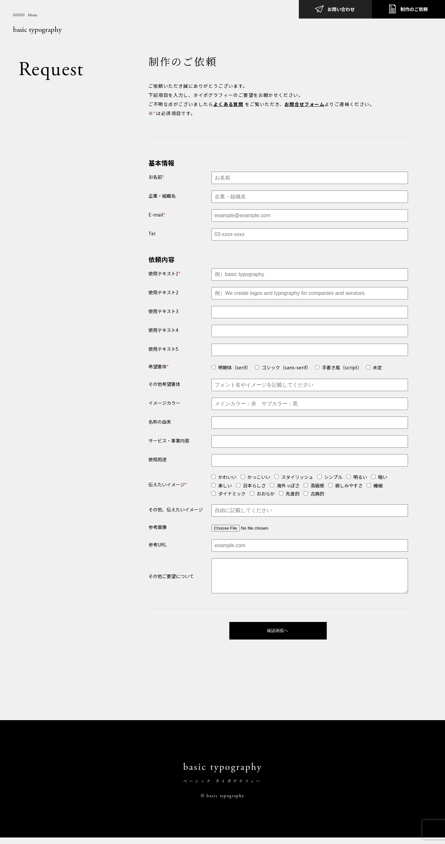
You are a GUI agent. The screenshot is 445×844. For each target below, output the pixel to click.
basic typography (37, 29)
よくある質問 (228, 104)
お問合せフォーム (304, 104)
